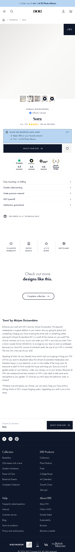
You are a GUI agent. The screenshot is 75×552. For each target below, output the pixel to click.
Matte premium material (37, 193)
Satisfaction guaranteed (37, 205)
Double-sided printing (37, 187)
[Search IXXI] (11, 11)
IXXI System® (37, 199)
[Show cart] (70, 11)
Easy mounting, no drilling (37, 181)
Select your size (33, 148)
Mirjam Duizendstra (37, 109)
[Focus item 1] (37, 63)
